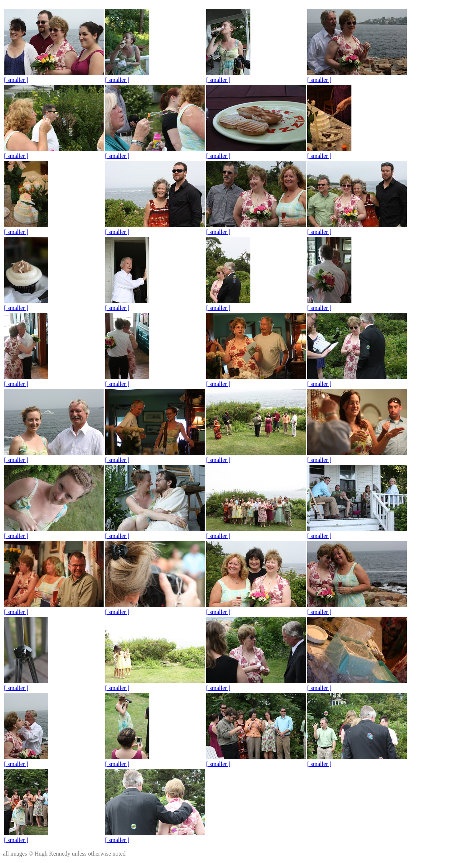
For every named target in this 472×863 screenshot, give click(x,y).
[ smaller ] (16, 80)
